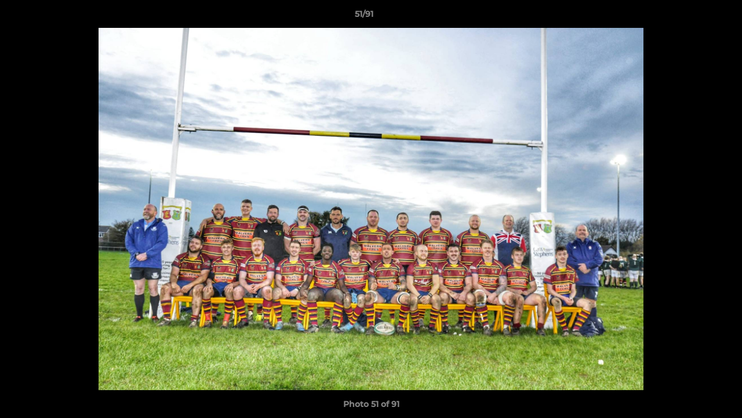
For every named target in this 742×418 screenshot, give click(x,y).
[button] (693, 17)
